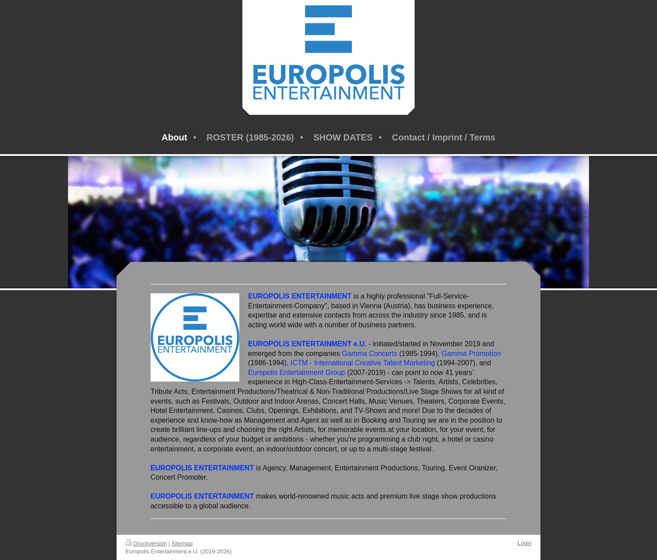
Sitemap (182, 543)
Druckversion (146, 543)
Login (524, 543)
